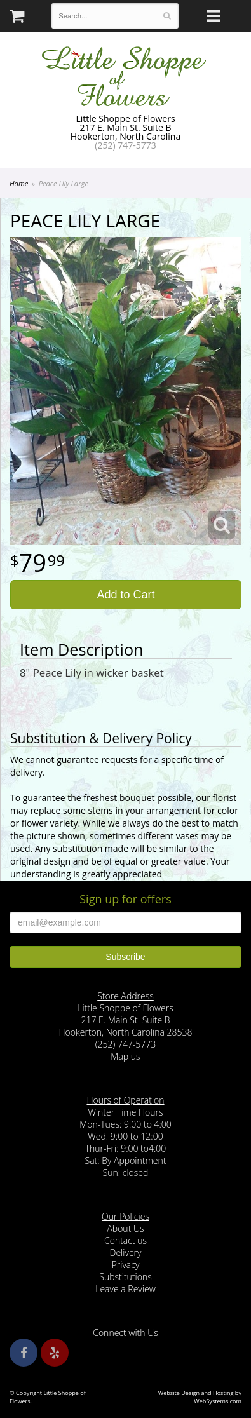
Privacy (126, 1265)
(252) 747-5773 (125, 145)
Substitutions (125, 1277)
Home (19, 183)
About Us (125, 1228)
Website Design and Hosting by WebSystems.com (199, 1397)
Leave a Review (125, 1289)
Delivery (126, 1252)
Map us (125, 1056)
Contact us (125, 1240)
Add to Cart (125, 594)
